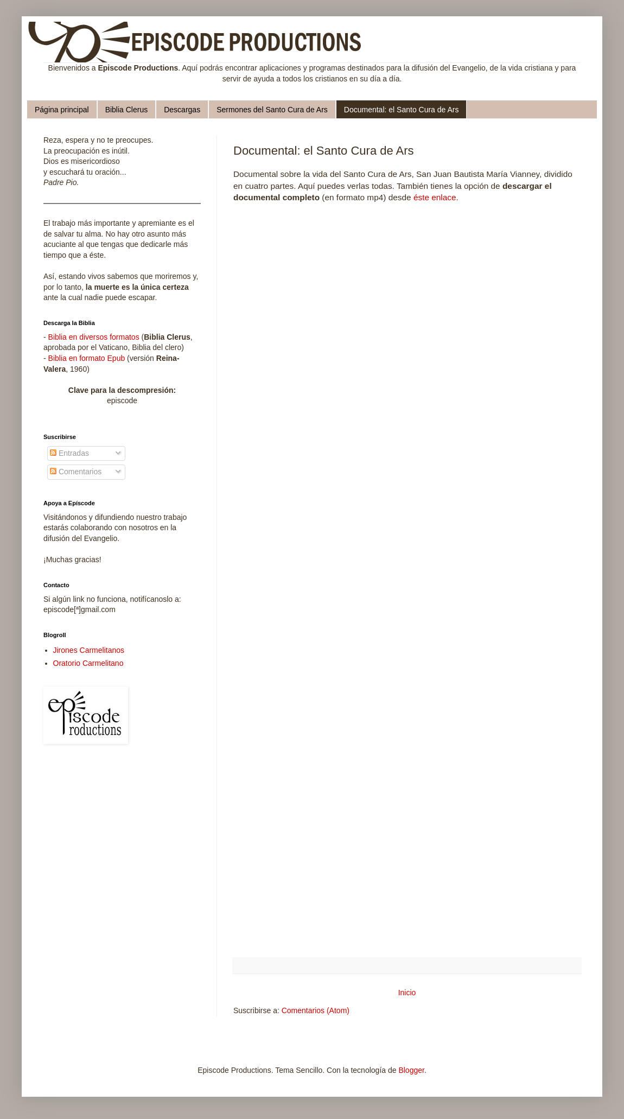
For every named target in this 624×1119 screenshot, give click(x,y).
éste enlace (434, 197)
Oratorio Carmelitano (88, 663)
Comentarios (75, 471)
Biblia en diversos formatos (93, 337)
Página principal (62, 109)
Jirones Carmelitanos (89, 650)
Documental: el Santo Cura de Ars (401, 109)
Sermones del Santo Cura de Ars (272, 109)
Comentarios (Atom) (315, 1010)
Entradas (69, 453)
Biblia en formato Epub (86, 358)
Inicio (407, 992)
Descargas (182, 109)
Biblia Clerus (126, 109)
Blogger (411, 1070)
